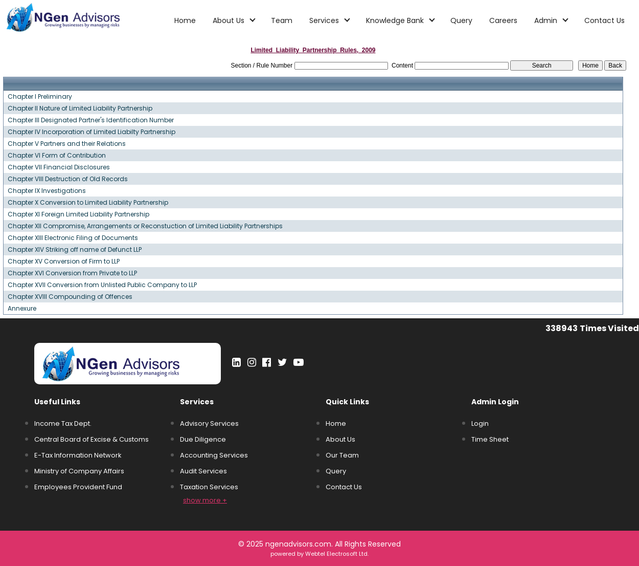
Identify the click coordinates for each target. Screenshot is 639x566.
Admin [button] (546, 20)
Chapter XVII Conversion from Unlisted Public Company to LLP (102, 285)
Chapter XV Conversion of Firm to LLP (64, 261)
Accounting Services (214, 455)
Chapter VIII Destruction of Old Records (68, 179)
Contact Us (604, 20)
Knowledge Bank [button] (396, 20)
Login (480, 423)
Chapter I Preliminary (40, 97)
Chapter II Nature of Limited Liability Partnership (80, 108)
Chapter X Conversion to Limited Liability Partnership (88, 203)
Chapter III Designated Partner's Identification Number (91, 120)
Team (281, 20)
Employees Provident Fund (78, 487)
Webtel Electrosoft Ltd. (337, 554)
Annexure (22, 308)
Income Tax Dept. (63, 423)
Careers (503, 20)
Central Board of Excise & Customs (91, 439)
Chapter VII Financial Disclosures (59, 167)
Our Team (342, 455)
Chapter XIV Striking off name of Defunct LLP (75, 250)
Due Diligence (203, 439)
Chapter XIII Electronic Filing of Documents (73, 238)
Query (461, 20)
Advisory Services (209, 423)
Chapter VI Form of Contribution (57, 155)
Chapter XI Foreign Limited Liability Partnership (78, 214)
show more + (205, 500)
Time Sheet (490, 439)
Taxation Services (209, 487)
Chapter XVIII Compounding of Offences (70, 297)
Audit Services (203, 471)
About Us (340, 439)
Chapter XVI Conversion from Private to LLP (72, 273)
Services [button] (325, 20)
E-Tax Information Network (78, 455)
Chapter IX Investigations (47, 191)
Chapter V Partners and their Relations (67, 144)
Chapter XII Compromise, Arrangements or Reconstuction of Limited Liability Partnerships (145, 226)
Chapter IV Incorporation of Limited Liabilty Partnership (91, 132)
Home (185, 20)
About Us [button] (229, 20)
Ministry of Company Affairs (79, 471)
